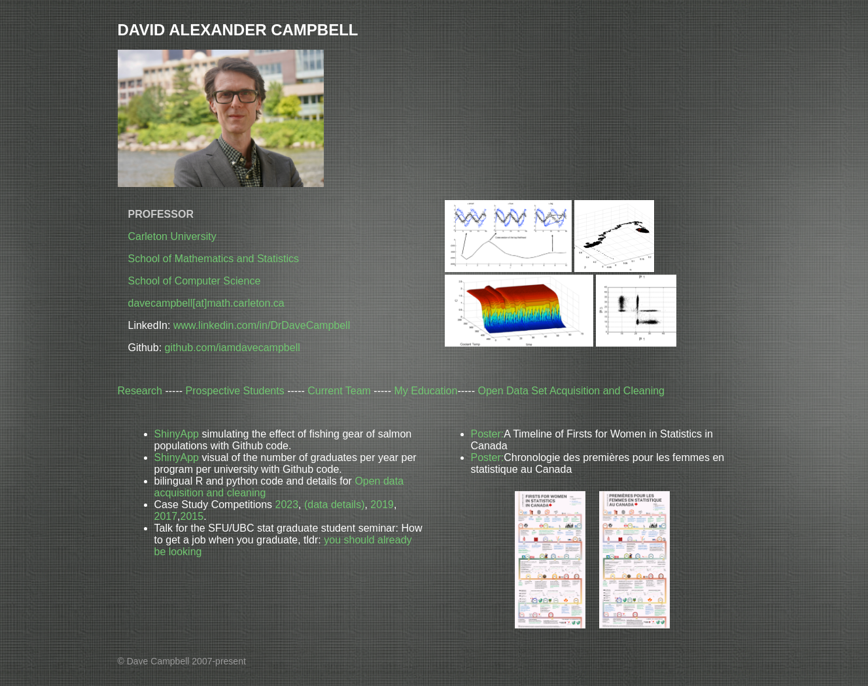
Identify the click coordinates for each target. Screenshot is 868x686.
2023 (286, 504)
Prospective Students (235, 390)
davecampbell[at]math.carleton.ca (206, 303)
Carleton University (172, 236)
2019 (382, 504)
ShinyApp (177, 433)
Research (140, 390)
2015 (192, 516)
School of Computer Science (194, 280)
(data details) (334, 504)
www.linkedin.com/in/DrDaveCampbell (261, 325)
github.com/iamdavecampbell (232, 347)
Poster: (487, 433)
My (425, 390)
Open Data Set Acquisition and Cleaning (571, 390)
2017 (166, 516)
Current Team (339, 390)
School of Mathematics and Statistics (213, 258)
